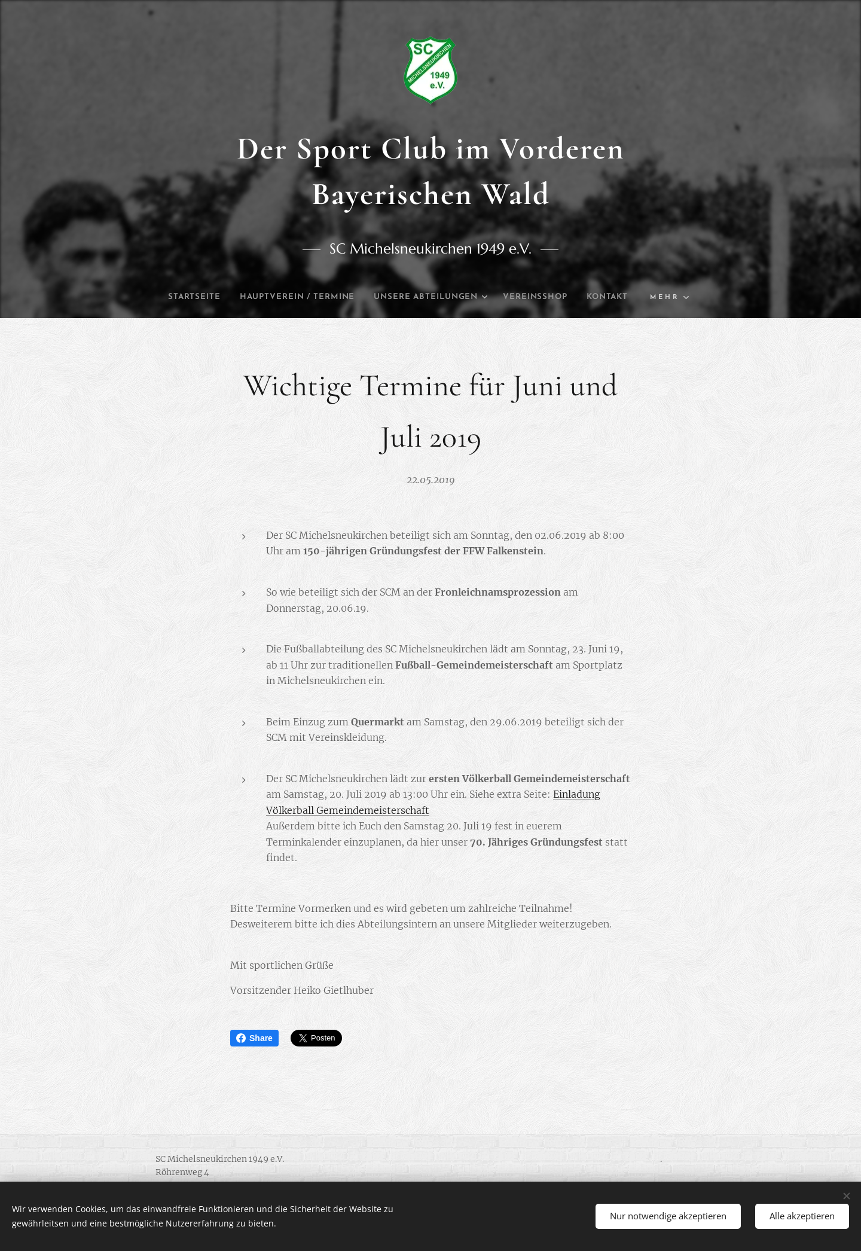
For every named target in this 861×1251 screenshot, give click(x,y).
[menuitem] (207, 297)
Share (254, 1038)
